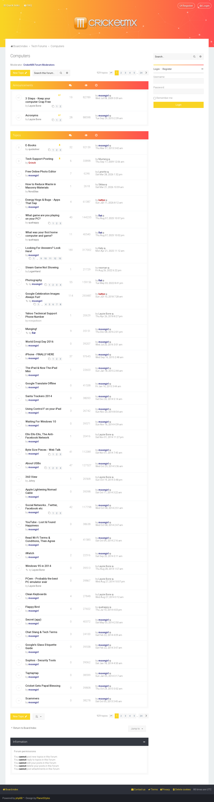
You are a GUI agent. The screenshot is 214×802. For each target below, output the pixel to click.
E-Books (30, 145)
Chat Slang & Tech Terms (41, 632)
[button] (111, 73)
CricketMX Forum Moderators (39, 65)
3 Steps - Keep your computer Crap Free (38, 100)
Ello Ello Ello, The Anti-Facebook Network (39, 436)
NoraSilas (33, 191)
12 (55, 258)
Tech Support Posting (39, 158)
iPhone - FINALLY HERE (39, 354)
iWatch (29, 553)
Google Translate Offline (40, 383)
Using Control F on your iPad (43, 408)
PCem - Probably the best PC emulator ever (41, 580)
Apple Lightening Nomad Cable (41, 491)
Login (156, 69)
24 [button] (141, 73)
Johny (31, 480)
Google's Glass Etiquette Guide (40, 646)
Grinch (32, 162)
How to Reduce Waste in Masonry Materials (40, 185)
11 (50, 258)
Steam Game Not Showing (42, 267)
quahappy (33, 222)
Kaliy (100, 248)
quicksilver (33, 149)
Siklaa (101, 184)
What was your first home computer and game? (41, 234)
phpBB (19, 798)
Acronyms (31, 115)
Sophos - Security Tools (40, 660)
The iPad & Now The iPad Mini (41, 369)
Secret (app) (33, 619)
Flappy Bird (32, 606)
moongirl (103, 95)
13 (60, 258)
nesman (102, 267)
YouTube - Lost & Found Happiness (40, 523)
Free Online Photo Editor (40, 171)
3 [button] (125, 73)
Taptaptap (32, 673)
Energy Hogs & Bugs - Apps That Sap (42, 201)
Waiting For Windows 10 (40, 421)
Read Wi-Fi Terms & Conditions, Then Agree (40, 539)
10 (45, 258)
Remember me (164, 98)
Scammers (32, 698)
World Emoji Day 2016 (39, 341)
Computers (20, 55)
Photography (33, 280)
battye (101, 200)
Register (167, 69)
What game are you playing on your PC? (42, 217)
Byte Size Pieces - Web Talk (43, 449)
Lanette (102, 171)
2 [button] (121, 73)
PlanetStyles (43, 798)
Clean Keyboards (36, 594)
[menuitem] (28, 5)
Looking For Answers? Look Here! (43, 249)
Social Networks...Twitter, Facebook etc (41, 506)
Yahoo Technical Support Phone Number (41, 315)
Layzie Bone (34, 105)
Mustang (103, 159)
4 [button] (129, 73)
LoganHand (34, 271)
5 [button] (134, 73)
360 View (31, 476)
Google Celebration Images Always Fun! (42, 295)
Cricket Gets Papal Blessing (42, 685)
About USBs (33, 463)
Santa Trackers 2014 (38, 396)
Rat (100, 215)
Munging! (31, 329)
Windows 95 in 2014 (38, 566)
